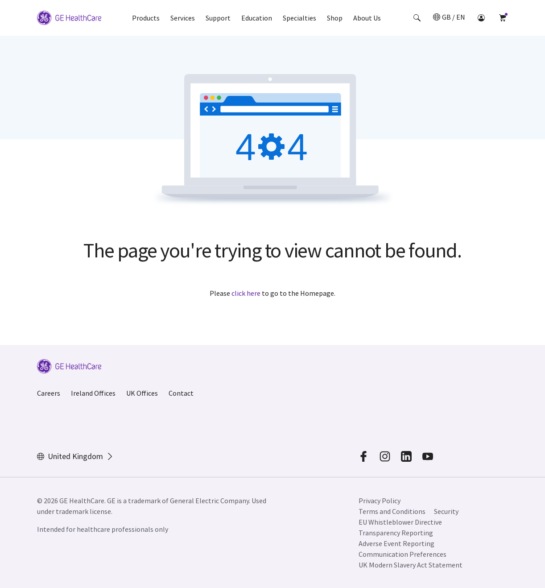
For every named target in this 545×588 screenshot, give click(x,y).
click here (245, 293)
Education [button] (256, 17)
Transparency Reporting (396, 532)
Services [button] (182, 17)
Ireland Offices (93, 393)
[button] (417, 17)
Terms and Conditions (392, 511)
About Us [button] (367, 17)
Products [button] (146, 17)
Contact (181, 393)
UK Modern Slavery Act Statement (410, 564)
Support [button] (218, 17)
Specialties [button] (299, 17)
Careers (48, 393)
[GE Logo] (69, 18)
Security (447, 511)
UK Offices (142, 393)
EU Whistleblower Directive (400, 522)
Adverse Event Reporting (396, 543)
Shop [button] (335, 17)
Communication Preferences (402, 554)
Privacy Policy (379, 500)
